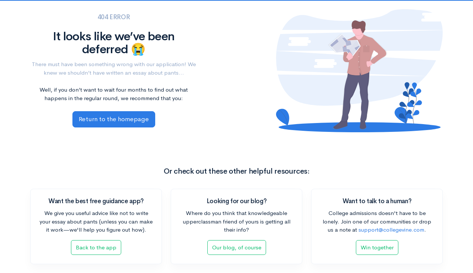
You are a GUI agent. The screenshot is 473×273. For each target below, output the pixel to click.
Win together (377, 247)
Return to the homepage (114, 119)
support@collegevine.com (391, 229)
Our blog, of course (236, 247)
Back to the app (96, 247)
